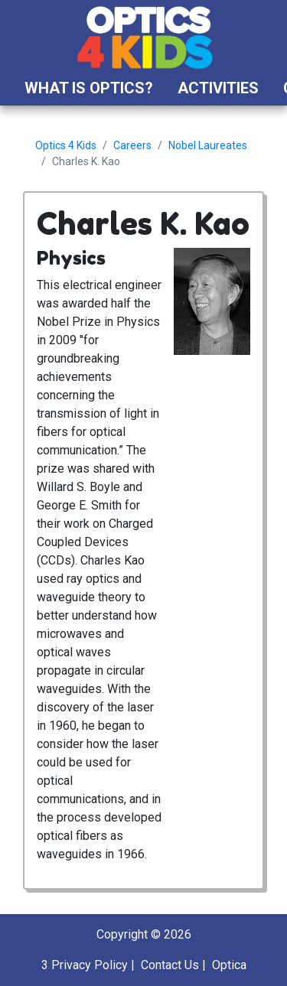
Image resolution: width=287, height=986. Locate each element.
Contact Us (170, 965)
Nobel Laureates (207, 145)
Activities (218, 88)
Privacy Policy (89, 965)
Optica (229, 965)
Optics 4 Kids (65, 145)
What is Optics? (88, 88)
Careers (132, 145)
